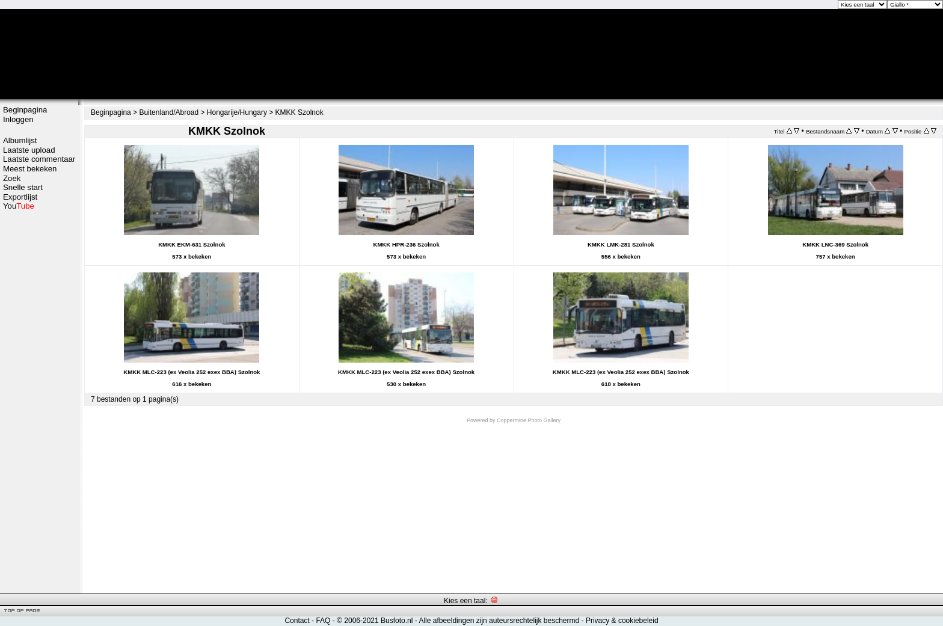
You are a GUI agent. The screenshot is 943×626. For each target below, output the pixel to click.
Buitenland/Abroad (168, 112)
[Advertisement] (39, 401)
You (18, 205)
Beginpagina (25, 109)
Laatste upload (29, 150)
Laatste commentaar (39, 159)
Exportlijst (20, 196)
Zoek (11, 178)
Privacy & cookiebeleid (622, 620)
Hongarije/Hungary (237, 112)
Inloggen (18, 119)
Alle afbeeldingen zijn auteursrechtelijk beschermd (499, 620)
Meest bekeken (30, 168)
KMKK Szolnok (299, 112)
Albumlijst (20, 140)
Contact (296, 620)
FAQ (323, 620)
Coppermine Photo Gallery (529, 420)
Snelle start (23, 187)
